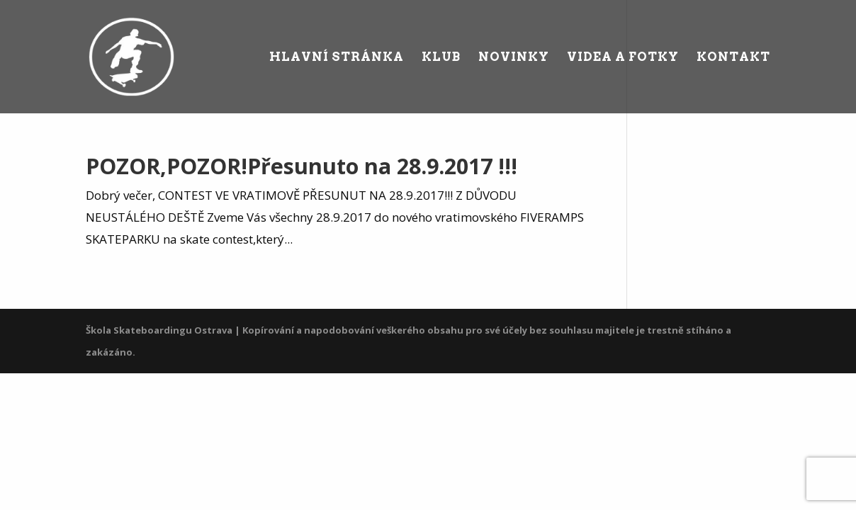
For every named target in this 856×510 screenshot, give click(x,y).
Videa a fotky (623, 58)
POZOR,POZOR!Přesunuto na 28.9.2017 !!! (301, 166)
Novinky (513, 58)
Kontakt (733, 58)
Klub (441, 58)
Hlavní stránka (336, 58)
